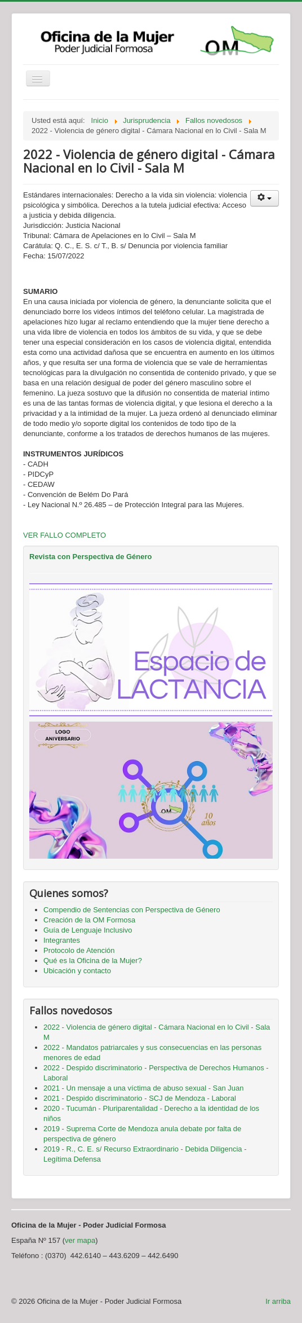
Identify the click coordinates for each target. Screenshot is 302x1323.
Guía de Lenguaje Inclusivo (87, 930)
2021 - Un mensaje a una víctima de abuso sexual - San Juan (143, 1088)
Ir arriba (278, 1301)
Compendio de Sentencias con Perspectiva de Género (131, 910)
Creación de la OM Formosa (89, 920)
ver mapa (80, 1240)
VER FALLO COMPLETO (64, 535)
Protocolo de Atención (78, 950)
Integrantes (61, 940)
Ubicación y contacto (77, 970)
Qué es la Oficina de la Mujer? (92, 960)
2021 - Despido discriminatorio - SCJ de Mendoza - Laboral (139, 1098)
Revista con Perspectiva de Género (90, 556)
